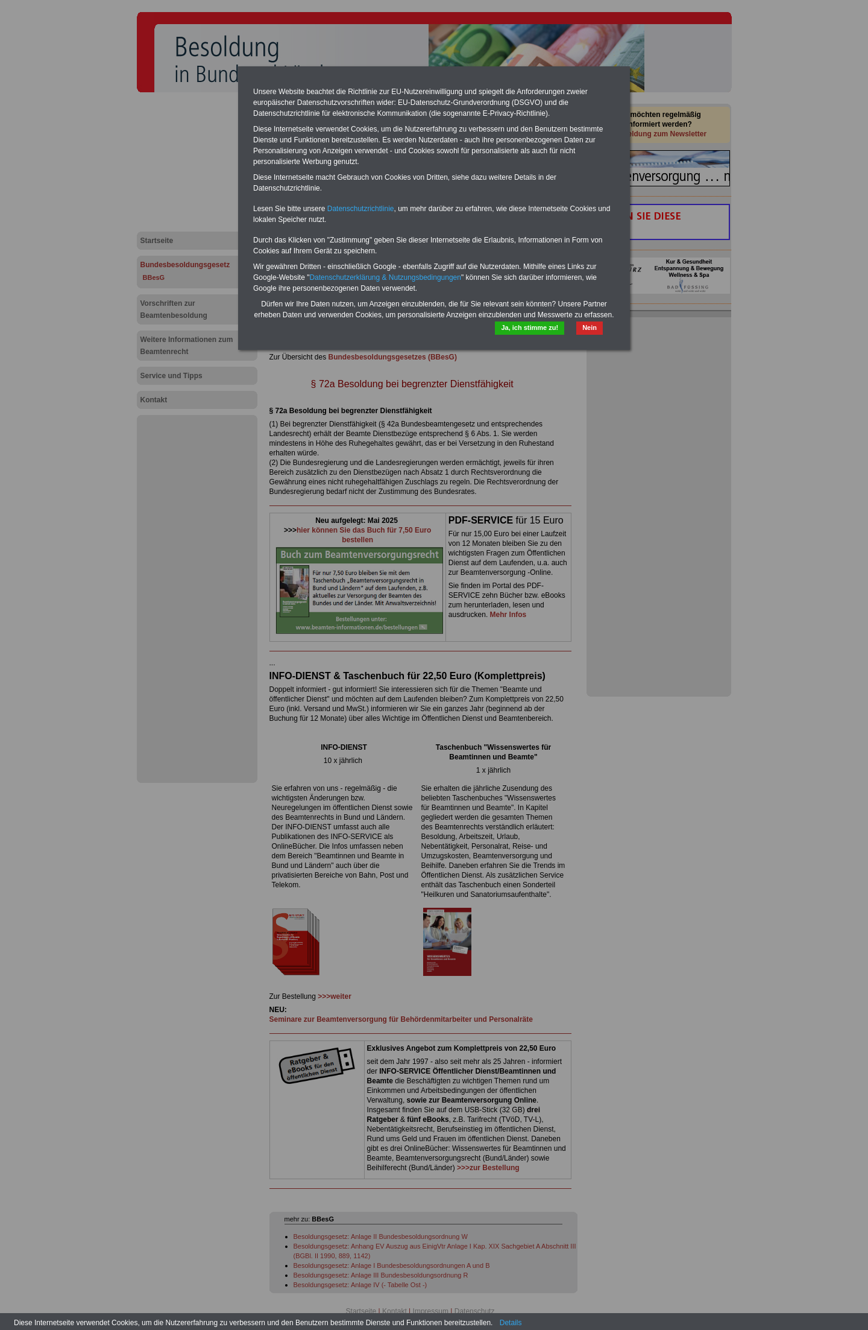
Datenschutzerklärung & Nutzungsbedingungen (385, 277)
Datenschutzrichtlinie (360, 208)
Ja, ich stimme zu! (529, 327)
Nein (589, 327)
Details (511, 1323)
